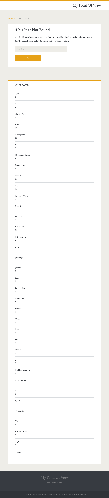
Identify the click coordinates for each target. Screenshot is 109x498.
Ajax (17, 94)
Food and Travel (22, 196)
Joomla (18, 268)
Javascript (19, 257)
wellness (19, 452)
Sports (18, 401)
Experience (20, 186)
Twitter (18, 421)
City (17, 124)
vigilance (19, 442)
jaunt (17, 247)
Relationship (20, 380)
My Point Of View (87, 5)
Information (20, 237)
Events (18, 176)
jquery (17, 278)
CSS (17, 145)
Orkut (17, 319)
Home (12, 18)
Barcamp (19, 104)
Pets (17, 329)
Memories (19, 298)
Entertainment (21, 165)
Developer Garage (22, 155)
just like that (20, 288)
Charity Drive (21, 114)
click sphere (20, 135)
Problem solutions (23, 370)
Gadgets (18, 216)
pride (17, 360)
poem (17, 339)
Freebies (19, 206)
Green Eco (19, 227)
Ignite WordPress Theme (40, 494)
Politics (18, 349)
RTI (17, 390)
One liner (19, 309)
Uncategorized (21, 431)
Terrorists (19, 411)
